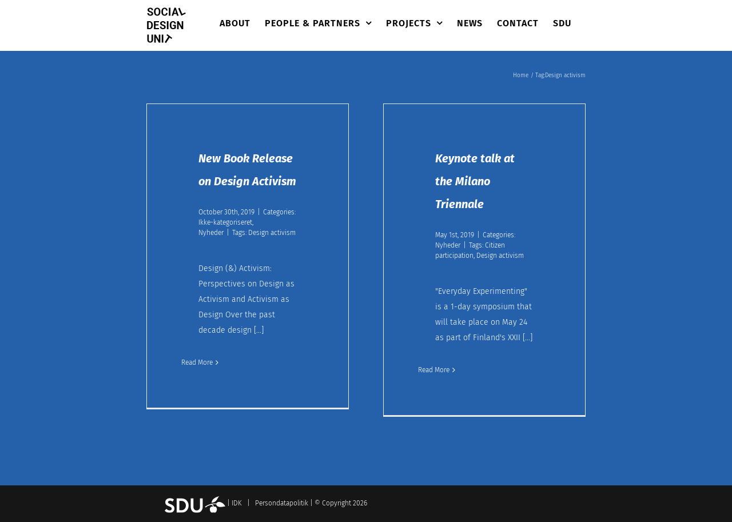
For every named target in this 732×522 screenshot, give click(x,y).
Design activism (272, 233)
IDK (237, 503)
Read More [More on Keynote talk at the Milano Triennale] (433, 370)
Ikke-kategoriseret (225, 222)
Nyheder (211, 233)
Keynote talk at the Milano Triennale (475, 181)
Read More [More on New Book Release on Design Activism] (197, 362)
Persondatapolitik (281, 503)
